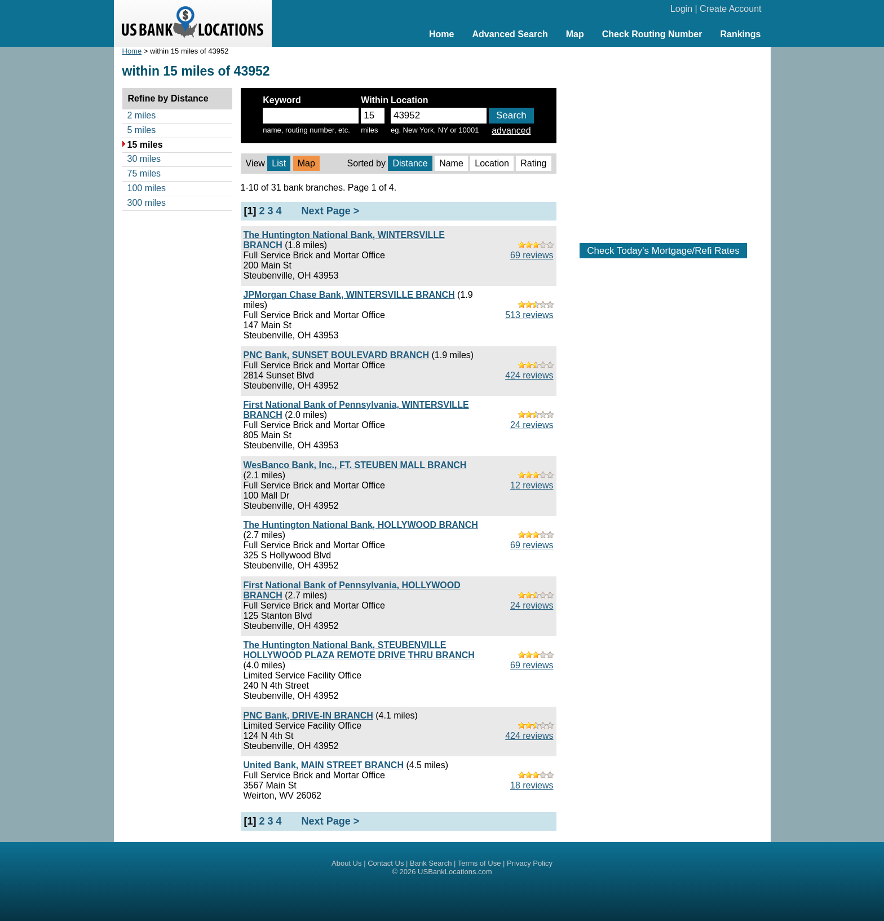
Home (441, 34)
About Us (346, 863)
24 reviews (531, 425)
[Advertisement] (663, 139)
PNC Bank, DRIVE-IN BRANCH (308, 715)
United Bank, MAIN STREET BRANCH (324, 765)
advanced (511, 130)
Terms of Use (479, 863)
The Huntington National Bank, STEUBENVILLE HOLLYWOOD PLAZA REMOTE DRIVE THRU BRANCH (359, 650)
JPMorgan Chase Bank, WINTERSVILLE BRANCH (349, 294)
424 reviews (529, 375)
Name (451, 163)
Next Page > (331, 211)
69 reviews (531, 255)
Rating (533, 163)
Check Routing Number (652, 34)
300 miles (146, 203)
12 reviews (531, 485)
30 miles (144, 159)
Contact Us (386, 863)
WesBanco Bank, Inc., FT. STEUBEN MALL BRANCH (355, 465)
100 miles (146, 188)
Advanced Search (509, 34)
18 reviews (531, 785)
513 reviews (529, 315)
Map (575, 34)
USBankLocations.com (455, 871)
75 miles (144, 173)
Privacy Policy (529, 863)
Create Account (730, 9)
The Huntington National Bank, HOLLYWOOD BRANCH (361, 525)
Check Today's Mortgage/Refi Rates (663, 250)
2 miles (141, 115)
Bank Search (431, 863)
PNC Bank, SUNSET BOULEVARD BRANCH (337, 355)
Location (492, 163)
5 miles (141, 130)
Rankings (740, 34)
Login (681, 9)
